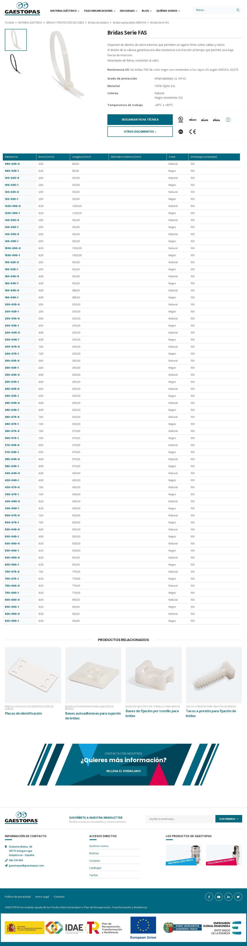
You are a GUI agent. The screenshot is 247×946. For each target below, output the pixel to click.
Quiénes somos (166, 10)
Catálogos (95, 868)
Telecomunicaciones (98, 10)
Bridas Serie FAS (159, 22)
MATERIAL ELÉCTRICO (30, 22)
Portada (9, 22)
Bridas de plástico (98, 22)
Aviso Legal (42, 896)
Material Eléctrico (63, 10)
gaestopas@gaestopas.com (26, 865)
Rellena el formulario (123, 771)
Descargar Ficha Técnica (140, 119)
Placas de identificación (23, 713)
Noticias (94, 853)
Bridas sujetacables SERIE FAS (129, 22)
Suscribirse (227, 819)
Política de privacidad (18, 896)
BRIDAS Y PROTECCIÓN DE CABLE (65, 22)
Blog (145, 10)
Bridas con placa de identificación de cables (29, 707)
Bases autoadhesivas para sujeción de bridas (89, 707)
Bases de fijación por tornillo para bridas (153, 706)
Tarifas (93, 875)
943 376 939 (16, 860)
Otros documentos (139, 131)
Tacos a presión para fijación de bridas (211, 706)
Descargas (127, 10)
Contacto (94, 860)
